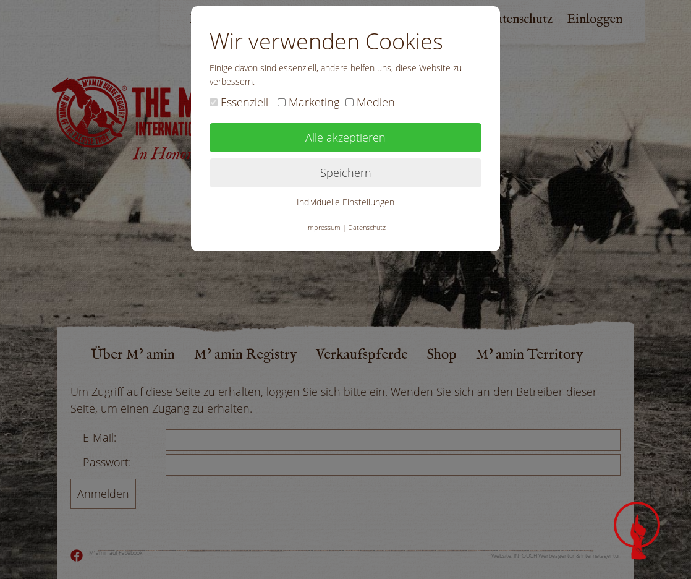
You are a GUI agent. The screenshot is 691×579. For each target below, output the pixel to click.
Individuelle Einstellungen (345, 202)
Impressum (323, 227)
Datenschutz (367, 227)
